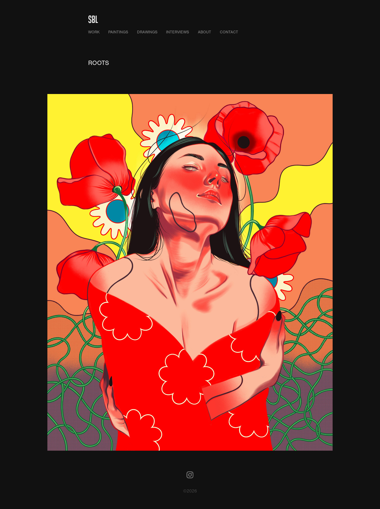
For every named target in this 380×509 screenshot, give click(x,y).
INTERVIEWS (177, 32)
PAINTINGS (118, 32)
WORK (94, 32)
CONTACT (229, 32)
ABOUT (204, 32)
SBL (93, 19)
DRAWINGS (147, 32)
